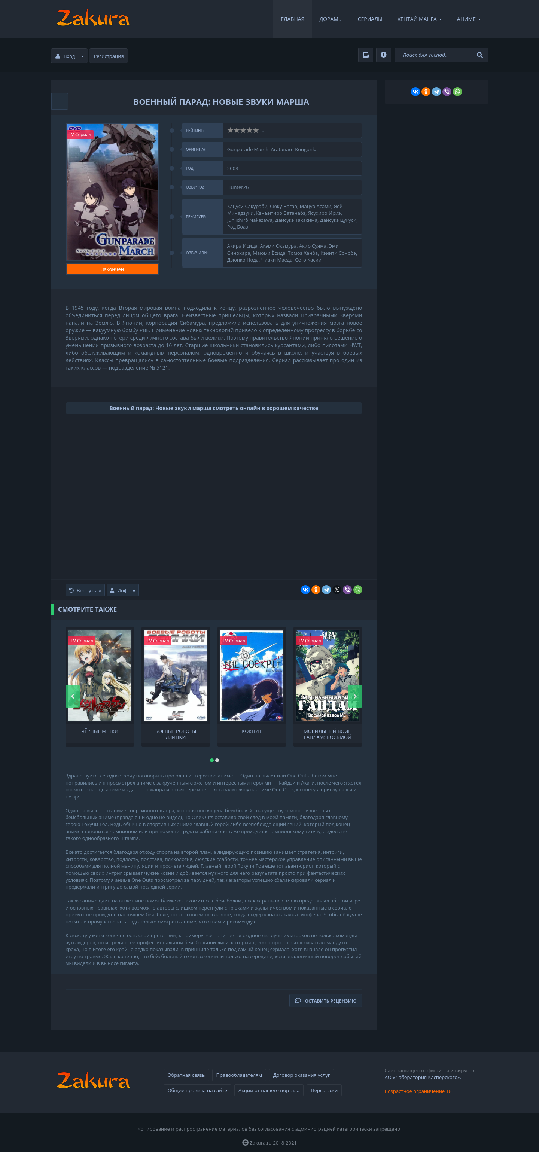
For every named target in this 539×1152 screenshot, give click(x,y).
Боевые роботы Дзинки (176, 733)
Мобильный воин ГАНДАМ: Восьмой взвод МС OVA (328, 733)
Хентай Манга (420, 18)
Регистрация (109, 56)
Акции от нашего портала (268, 1090)
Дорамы (330, 18)
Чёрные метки (99, 731)
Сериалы (370, 18)
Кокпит (251, 731)
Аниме (469, 18)
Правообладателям (239, 1075)
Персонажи (324, 1090)
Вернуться (85, 590)
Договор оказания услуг (301, 1075)
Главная (292, 18)
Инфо (122, 590)
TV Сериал (80, 134)
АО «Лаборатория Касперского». (423, 1077)
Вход (69, 56)
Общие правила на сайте (197, 1090)
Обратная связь (186, 1075)
